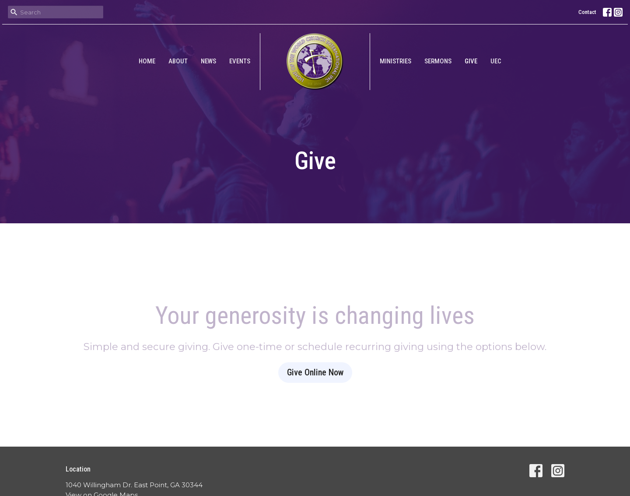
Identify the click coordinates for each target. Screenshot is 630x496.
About (178, 61)
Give (471, 61)
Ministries (395, 61)
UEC (495, 61)
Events (239, 61)
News (208, 61)
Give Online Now (315, 372)
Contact (587, 12)
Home (147, 61)
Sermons (438, 61)
